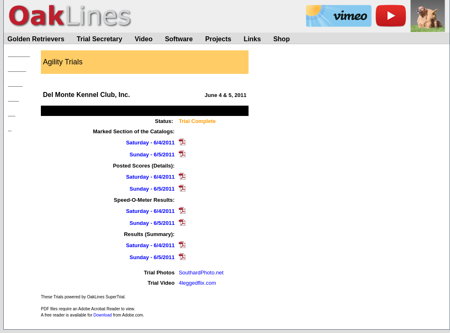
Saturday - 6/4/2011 (150, 142)
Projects (218, 39)
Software (179, 39)
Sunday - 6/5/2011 (152, 154)
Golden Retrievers (35, 39)
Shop (281, 39)
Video (143, 39)
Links (252, 39)
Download (102, 315)
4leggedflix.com (197, 283)
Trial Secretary (99, 39)
